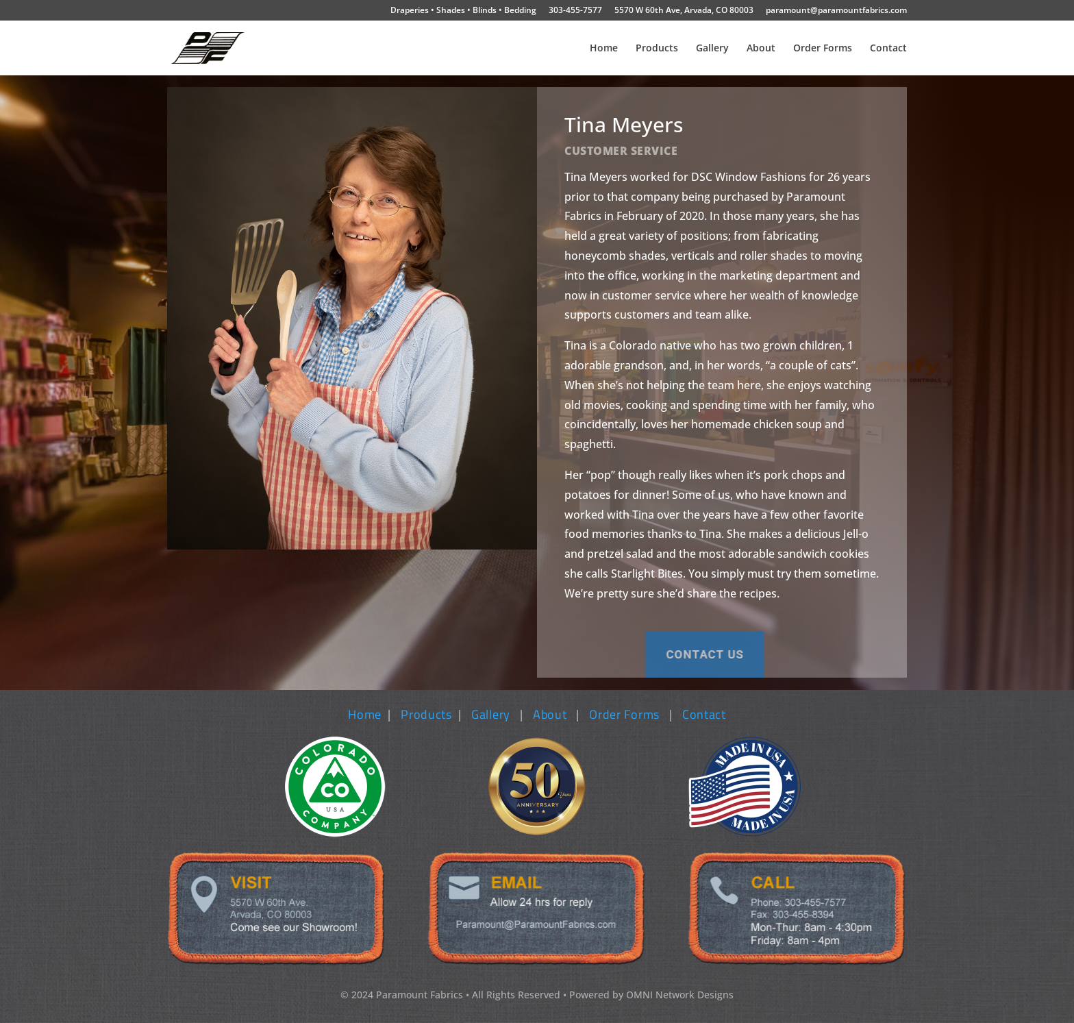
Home (604, 48)
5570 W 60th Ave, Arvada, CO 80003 (683, 11)
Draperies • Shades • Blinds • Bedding (463, 11)
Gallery (712, 48)
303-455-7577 (575, 11)
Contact (888, 48)
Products (657, 48)
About (761, 48)
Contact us (539, 654)
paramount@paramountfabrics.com (836, 11)
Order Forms (822, 48)
